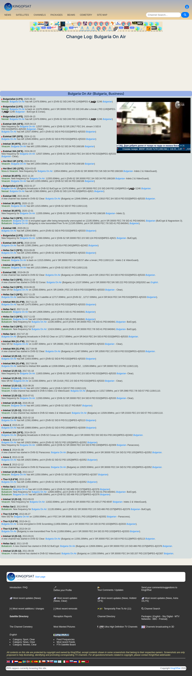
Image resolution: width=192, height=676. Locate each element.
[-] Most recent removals (65, 608)
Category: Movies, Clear (25, 644)
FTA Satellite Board (66, 644)
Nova (4, 171)
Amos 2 (7, 425)
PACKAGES (57, 15)
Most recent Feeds (66, 642)
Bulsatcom (6, 220)
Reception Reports (62, 616)
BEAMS (71, 15)
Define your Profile (62, 589)
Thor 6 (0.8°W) (10, 479)
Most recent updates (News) (25, 598)
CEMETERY (86, 15)
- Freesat (162, 619)
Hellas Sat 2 (9, 309)
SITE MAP (102, 15)
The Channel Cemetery (21, 626)
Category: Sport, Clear (24, 639)
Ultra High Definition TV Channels (117, 626)
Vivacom (5, 146)
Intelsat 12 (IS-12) (12, 356)
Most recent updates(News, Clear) (65, 599)
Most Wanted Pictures (64, 626)
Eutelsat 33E (9, 196)
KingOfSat (175, 668)
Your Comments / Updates (110, 589)
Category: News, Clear (24, 642)
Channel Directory (106, 616)
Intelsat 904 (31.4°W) (13, 302)
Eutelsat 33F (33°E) (13, 136)
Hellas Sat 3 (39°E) (12, 218)
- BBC (154, 619)
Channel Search (150, 608)
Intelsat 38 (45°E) (12, 144)
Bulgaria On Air (17, 101)
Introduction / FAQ (18, 587)
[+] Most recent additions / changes (27, 608)
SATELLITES (22, 15)
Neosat (4, 101)
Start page (26, 576)
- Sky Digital (166, 616)
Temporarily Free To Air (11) (114, 608)
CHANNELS (40, 15)
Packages (146, 616)
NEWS (7, 15)
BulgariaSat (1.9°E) (13, 99)
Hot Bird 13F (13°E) (13, 161)
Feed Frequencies (66, 639)
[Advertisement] (96, 65)
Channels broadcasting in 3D (157, 626)
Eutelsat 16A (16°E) (13, 124)
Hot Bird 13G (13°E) (13, 168)
